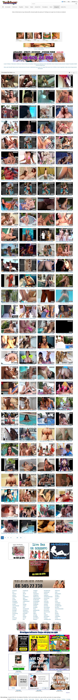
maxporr (57, 614)
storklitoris (25, 610)
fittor (24, 595)
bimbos (24, 616)
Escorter (28, 67)
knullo (56, 601)
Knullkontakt (32, 67)
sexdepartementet (48, 596)
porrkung (14, 608)
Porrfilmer (55, 67)
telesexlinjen (58, 593)
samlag (14, 607)
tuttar (56, 592)
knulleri (14, 604)
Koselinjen (31, 63)
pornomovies (47, 611)
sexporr (45, 599)
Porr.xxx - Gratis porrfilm (39, 49)
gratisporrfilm (36, 610)
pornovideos (47, 607)
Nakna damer (68, 67)
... (13, 537)
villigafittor (25, 599)
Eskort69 (10, 67)
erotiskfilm (46, 602)
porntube (46, 605)
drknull (24, 593)
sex (56, 610)
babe (24, 614)
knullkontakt (36, 599)
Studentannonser (22, 67)
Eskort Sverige (55, 63)
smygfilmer (35, 595)
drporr (34, 611)
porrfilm (35, 592)
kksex (34, 608)
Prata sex (27, 63)
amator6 (46, 604)
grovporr (14, 611)
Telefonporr (41, 63)
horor (13, 598)
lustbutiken (57, 616)
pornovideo (46, 608)
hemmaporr (46, 616)
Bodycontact (42, 65)
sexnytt (56, 595)
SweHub (14, 596)
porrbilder (35, 616)
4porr (24, 598)
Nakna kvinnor (16, 67)
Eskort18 (37, 65)
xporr (24, 607)
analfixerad (46, 592)
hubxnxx (14, 593)
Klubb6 (75, 63)
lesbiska (35, 605)
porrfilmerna (58, 619)
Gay (69, 1)
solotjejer (35, 590)
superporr (46, 595)
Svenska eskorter (61, 63)
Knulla (58, 67)
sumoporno (57, 604)
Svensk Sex (50, 67)
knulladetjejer (36, 601)
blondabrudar (47, 590)
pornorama (46, 610)
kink (45, 613)
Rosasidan (71, 63)
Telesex (23, 63)
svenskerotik (26, 608)
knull (24, 592)
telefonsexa (36, 596)
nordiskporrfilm (47, 619)
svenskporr (57, 602)
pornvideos (35, 617)
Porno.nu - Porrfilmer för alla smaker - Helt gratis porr (39, 47)
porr (13, 592)
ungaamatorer (26, 601)
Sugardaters (62, 67)
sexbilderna (25, 596)
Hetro (64, 1)
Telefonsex (19, 63)
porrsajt (35, 614)
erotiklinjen (35, 604)
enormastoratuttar (59, 608)
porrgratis (25, 613)
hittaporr (46, 593)
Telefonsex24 (36, 63)
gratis (56, 611)
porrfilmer (57, 596)
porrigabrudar (58, 605)
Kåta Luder (6, 67)
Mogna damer (74, 67)
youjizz (24, 605)
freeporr (46, 617)
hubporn (46, 614)
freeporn (35, 619)
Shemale (74, 1)
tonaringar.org (13, 699)
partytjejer (14, 601)
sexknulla (46, 601)
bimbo (13, 614)
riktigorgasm (26, 611)
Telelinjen (9, 63)
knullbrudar (25, 590)
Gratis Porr (40, 67)
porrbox (57, 598)
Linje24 (5, 63)
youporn (14, 619)
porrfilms (57, 607)
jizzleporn (14, 590)
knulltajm (35, 607)
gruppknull (35, 602)
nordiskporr (15, 602)
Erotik (36, 67)
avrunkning (15, 613)
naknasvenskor (36, 598)
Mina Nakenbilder (47, 63)
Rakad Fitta (45, 67)
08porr (34, 613)
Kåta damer (40, 68)
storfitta (24, 604)
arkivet (14, 595)
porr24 (24, 617)
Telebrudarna (14, 63)
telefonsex (57, 590)
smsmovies (46, 598)
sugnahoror (36, 593)
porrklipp (14, 610)
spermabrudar (15, 605)
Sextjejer (67, 63)
